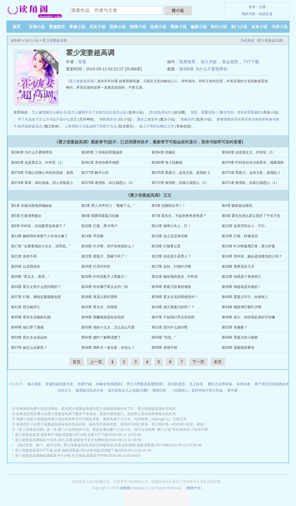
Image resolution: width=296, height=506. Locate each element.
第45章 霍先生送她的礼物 (31, 317)
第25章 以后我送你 (25, 266)
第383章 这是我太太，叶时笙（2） (248, 152)
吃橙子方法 (108, 126)
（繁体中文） (193, 488)
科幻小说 (219, 26)
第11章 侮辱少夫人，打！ (171, 226)
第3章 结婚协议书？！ (168, 206)
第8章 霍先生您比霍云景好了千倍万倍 (251, 216)
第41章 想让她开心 (25, 307)
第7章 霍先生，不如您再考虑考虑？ (178, 216)
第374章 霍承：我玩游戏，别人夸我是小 (42, 183)
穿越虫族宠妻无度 (59, 384)
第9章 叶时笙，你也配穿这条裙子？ (38, 226)
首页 (16, 26)
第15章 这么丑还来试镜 (169, 236)
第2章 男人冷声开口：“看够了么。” (108, 206)
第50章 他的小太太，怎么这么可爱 (108, 327)
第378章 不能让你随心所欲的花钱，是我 (42, 173)
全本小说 (259, 26)
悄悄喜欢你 (108, 119)
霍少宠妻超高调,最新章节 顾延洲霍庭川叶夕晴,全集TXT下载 (61, 435)
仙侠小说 (158, 26)
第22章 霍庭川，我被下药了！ (104, 256)
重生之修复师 (147, 119)
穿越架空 (57, 26)
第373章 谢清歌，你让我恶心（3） (108, 183)
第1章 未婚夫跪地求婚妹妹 (31, 206)
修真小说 (198, 26)
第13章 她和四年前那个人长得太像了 (39, 236)
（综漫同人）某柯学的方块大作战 (197, 390)
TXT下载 (251, 61)
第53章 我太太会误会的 (29, 337)
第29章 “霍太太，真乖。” (30, 277)
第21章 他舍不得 (24, 256)
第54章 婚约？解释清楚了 (101, 337)
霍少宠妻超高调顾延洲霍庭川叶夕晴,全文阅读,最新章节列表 (61, 456)
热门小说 (239, 26)
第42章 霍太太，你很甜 (99, 307)
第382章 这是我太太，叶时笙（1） (38, 162)
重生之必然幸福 (220, 384)
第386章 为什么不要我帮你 (203, 69)
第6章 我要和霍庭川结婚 (100, 216)
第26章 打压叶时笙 (95, 266)
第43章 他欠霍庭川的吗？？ (173, 307)
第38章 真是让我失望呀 (99, 297)
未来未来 (243, 384)
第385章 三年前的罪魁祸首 (102, 152)
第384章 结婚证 (163, 152)
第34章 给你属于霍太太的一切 (104, 287)
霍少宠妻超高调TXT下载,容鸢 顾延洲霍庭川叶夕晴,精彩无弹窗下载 (66, 450)
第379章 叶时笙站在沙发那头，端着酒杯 (253, 162)
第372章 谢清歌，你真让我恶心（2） (180, 183)
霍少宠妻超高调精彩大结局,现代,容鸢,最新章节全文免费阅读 (61, 440)
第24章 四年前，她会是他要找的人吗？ (252, 256)
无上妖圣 (196, 384)
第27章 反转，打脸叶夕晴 (171, 266)
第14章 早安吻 (92, 236)
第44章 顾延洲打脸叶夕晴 (241, 307)
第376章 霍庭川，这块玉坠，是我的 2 (180, 173)
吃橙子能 (85, 384)
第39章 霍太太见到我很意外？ (174, 297)
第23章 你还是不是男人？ (171, 256)
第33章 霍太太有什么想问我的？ (36, 287)
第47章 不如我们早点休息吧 (173, 317)
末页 (218, 361)
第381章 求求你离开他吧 (100, 162)
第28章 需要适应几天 (238, 266)
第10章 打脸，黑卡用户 (99, 226)
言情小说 (37, 26)
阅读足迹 (266, 14)
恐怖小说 (118, 26)
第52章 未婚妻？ (234, 327)
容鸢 (82, 61)
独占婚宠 (34, 384)
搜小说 (178, 10)
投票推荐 (187, 61)
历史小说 (97, 26)
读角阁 (15, 41)
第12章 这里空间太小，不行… (245, 226)
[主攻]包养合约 (160, 112)
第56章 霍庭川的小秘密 (240, 337)
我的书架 (249, 14)
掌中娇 (232, 390)
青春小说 (77, 26)
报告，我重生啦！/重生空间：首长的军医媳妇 (226, 112)
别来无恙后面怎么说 (111, 112)
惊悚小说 (138, 26)
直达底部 (230, 61)
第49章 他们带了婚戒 (27, 327)
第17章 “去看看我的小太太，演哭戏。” (40, 246)
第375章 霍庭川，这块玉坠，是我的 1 (251, 173)
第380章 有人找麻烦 (166, 162)
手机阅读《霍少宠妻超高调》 (263, 41)
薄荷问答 (159, 390)
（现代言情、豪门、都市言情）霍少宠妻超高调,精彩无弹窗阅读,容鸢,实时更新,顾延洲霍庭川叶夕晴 (91, 445)
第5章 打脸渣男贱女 (26, 216)
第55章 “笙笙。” (163, 337)
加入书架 (209, 61)
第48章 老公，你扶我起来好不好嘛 (248, 317)
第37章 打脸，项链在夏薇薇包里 (36, 297)
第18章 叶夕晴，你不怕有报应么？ (108, 246)
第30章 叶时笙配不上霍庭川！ (104, 277)
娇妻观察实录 (227, 119)
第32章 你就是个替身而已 (241, 277)
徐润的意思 (176, 384)
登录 (252, 7)
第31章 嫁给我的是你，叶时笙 (174, 277)
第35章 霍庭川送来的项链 (171, 287)
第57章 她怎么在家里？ (29, 348)
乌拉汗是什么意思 (63, 119)
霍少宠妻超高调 (54, 41)
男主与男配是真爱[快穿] (145, 384)
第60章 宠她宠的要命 (238, 348)
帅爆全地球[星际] (109, 384)
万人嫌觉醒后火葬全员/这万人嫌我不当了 (63, 112)
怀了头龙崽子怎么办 (33, 119)
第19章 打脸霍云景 (166, 246)
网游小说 (178, 26)
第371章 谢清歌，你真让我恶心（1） (250, 183)
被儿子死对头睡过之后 (156, 126)
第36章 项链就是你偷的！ (241, 287)
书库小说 (279, 26)
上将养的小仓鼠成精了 (82, 126)
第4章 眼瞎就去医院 (237, 206)
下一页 (198, 361)
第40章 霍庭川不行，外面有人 (245, 297)
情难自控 (187, 119)
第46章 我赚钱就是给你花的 (102, 317)
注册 (262, 7)
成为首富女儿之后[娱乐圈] (128, 390)
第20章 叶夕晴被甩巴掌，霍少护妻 (248, 246)
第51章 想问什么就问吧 (169, 327)
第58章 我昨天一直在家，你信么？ (108, 348)
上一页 (96, 361)
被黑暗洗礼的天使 (89, 390)
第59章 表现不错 (164, 348)
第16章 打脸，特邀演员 (240, 236)
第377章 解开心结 (95, 173)
